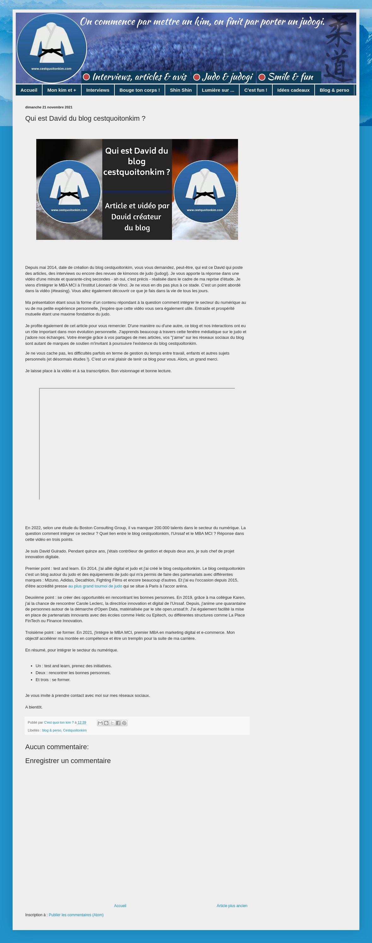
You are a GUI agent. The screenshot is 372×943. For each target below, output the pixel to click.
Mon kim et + (61, 90)
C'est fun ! (255, 90)
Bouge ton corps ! (139, 90)
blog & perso (51, 730)
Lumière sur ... (218, 90)
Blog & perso (334, 90)
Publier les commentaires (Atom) (76, 915)
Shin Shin (181, 90)
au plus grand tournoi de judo (95, 586)
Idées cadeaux (293, 90)
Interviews (97, 90)
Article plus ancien (232, 906)
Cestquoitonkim (74, 730)
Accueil (28, 90)
